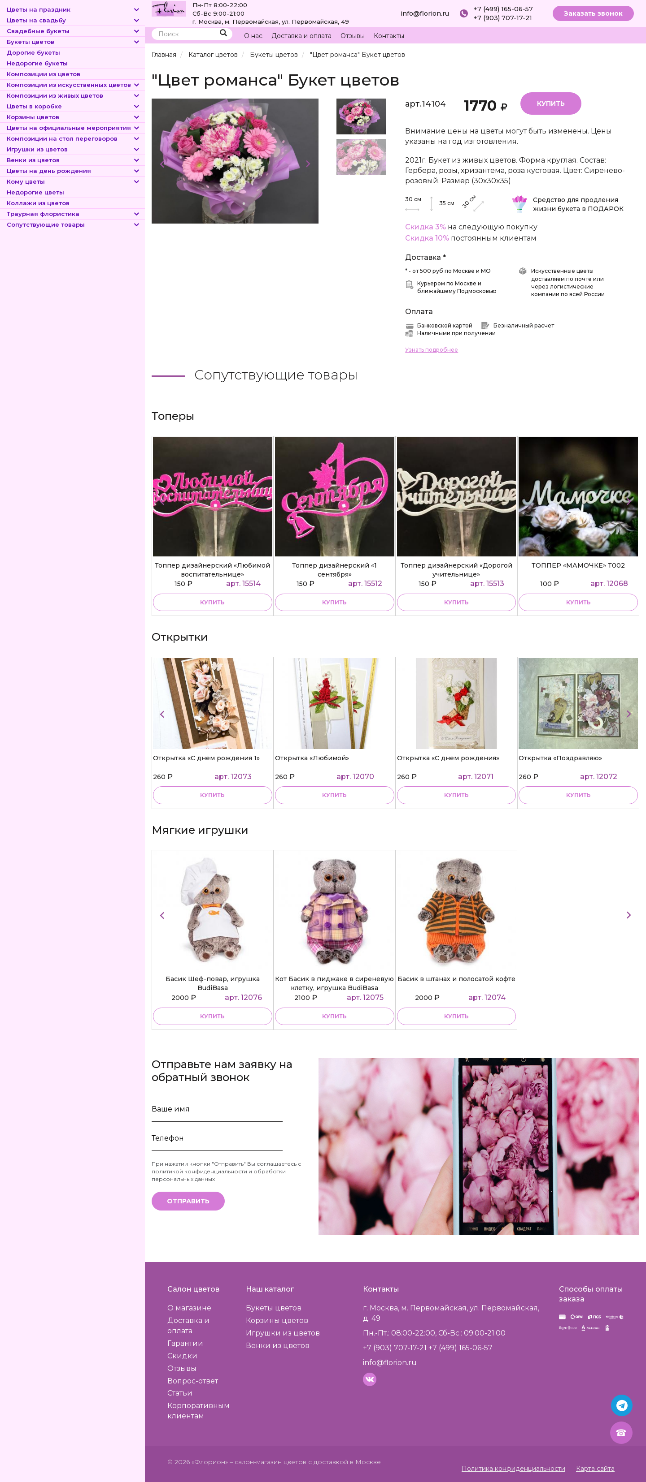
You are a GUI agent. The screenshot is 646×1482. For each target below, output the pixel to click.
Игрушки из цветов (73, 149)
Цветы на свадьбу (73, 20)
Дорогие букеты (33, 52)
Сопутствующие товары (73, 224)
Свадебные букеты (73, 30)
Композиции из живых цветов (73, 95)
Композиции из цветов (43, 74)
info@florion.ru (425, 13)
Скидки (182, 1356)
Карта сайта (595, 1469)
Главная (164, 55)
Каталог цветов (213, 55)
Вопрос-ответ (192, 1381)
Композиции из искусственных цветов (73, 84)
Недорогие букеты (37, 63)
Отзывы (352, 36)
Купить (551, 103)
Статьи (179, 1393)
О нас (253, 36)
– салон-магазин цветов (268, 1462)
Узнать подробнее (431, 349)
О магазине (189, 1308)
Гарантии (185, 1343)
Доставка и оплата (301, 36)
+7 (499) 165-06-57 (503, 9)
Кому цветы (73, 181)
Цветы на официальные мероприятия (73, 127)
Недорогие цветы (35, 192)
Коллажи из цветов (38, 203)
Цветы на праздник (73, 9)
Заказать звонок (593, 13)
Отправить (188, 1201)
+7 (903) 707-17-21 (502, 18)
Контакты (389, 36)
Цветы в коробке (73, 106)
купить (212, 602)
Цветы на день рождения (73, 170)
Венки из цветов (73, 160)
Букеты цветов (73, 41)
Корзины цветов (73, 117)
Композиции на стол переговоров (73, 138)
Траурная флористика (73, 213)
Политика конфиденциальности (513, 1469)
